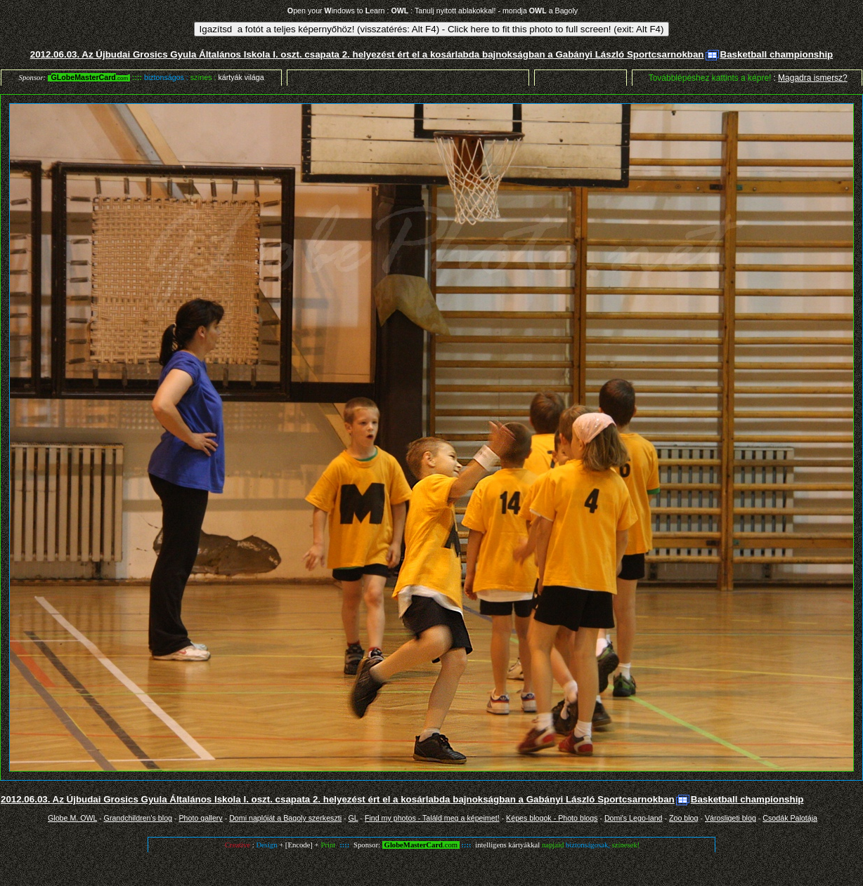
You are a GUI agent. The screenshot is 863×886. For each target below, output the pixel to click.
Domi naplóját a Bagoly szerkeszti (285, 818)
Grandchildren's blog (138, 818)
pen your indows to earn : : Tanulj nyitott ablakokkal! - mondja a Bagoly (432, 10)
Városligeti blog (730, 818)
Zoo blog (683, 818)
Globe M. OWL (72, 818)
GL (353, 818)
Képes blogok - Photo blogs (551, 818)
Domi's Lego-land (633, 818)
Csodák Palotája (790, 818)
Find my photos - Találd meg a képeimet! (432, 818)
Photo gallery (200, 818)
